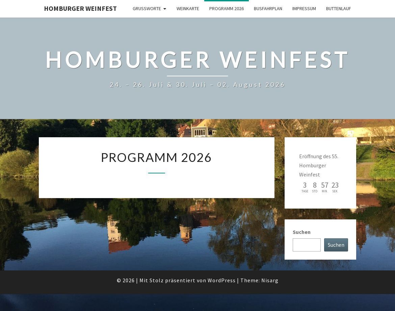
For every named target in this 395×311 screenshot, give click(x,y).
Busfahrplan (268, 8)
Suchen (302, 232)
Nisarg (270, 280)
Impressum (304, 8)
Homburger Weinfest (80, 8)
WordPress (222, 280)
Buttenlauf (338, 8)
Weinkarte (188, 8)
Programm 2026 (226, 8)
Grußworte (147, 8)
